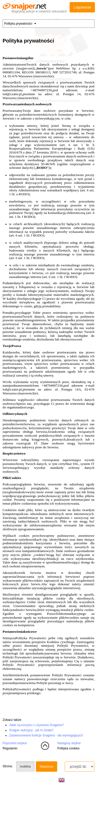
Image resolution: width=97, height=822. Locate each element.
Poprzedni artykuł (15, 743)
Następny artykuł (68, 743)
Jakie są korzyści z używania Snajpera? (36, 725)
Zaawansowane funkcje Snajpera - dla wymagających (46, 735)
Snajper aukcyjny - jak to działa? (31, 730)
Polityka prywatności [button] (20, 23)
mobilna (25, 766)
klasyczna (46, 766)
